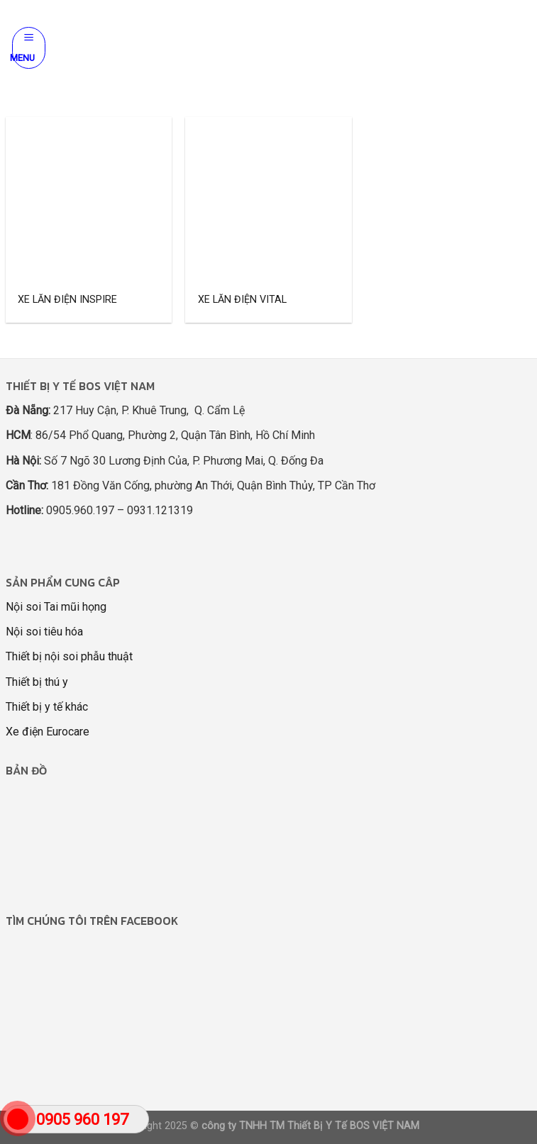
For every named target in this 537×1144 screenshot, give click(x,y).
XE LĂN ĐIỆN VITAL (242, 300)
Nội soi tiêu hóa (44, 631)
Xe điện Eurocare (47, 731)
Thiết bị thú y (37, 682)
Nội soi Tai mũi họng (56, 606)
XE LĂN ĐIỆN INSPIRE (67, 300)
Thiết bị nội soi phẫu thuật (69, 656)
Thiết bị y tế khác (47, 706)
